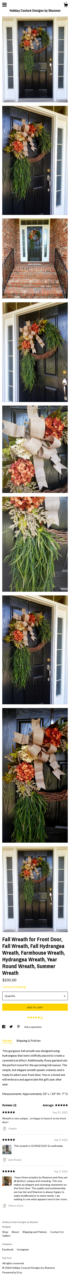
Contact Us (57, 1231)
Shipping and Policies (34, 1231)
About (16, 1231)
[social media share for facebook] (4, 1026)
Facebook (8, 1249)
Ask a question (33, 1026)
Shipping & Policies (28, 1040)
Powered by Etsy (12, 1272)
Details (7, 1040)
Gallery (6, 1235)
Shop (5, 1231)
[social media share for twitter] (11, 1026)
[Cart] (66, 5)
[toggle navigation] (4, 5)
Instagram (23, 1249)
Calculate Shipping (14, 986)
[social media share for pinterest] (19, 1026)
